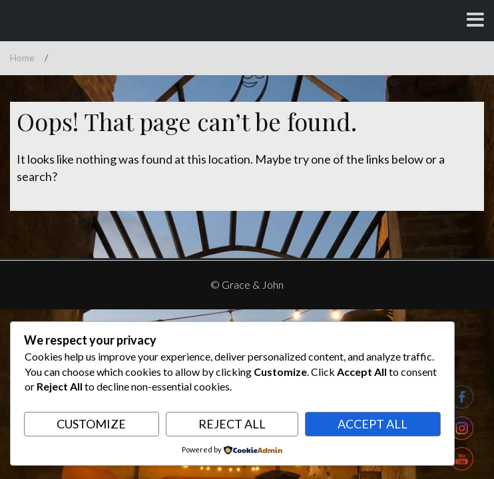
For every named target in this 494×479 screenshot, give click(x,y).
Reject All (232, 423)
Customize (91, 423)
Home (22, 57)
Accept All (372, 423)
